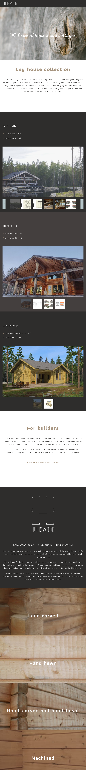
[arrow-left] (4, 204)
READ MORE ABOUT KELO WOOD (43, 462)
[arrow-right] (81, 204)
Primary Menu (81, 3)
